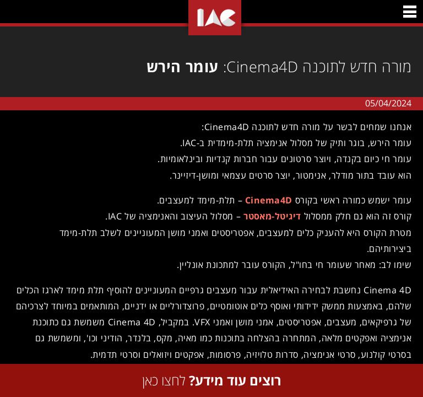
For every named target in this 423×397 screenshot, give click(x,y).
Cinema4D (265, 200)
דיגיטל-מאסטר (268, 216)
